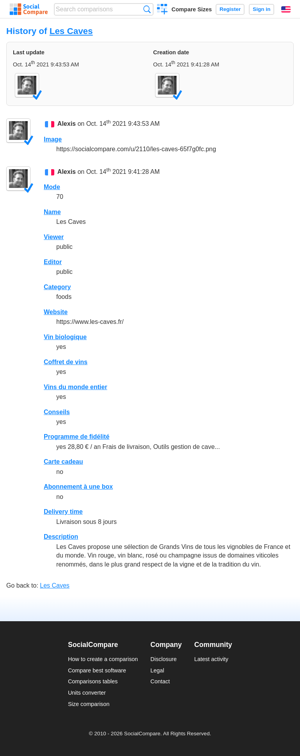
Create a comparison (162, 10)
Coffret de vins (66, 362)
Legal (157, 670)
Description (61, 536)
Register (230, 9)
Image (53, 139)
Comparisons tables (93, 681)
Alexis (66, 124)
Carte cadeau (63, 461)
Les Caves (71, 31)
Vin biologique (65, 337)
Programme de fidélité (76, 436)
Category (57, 287)
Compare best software (97, 670)
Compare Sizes (191, 9)
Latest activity (211, 659)
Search (147, 9)
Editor (53, 262)
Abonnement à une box (78, 486)
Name (52, 212)
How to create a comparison (103, 659)
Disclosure (163, 659)
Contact (160, 681)
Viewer (54, 237)
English (286, 9)
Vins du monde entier (75, 387)
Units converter (87, 693)
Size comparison (88, 704)
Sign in (261, 9)
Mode (52, 187)
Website (56, 312)
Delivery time (63, 511)
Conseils (57, 412)
